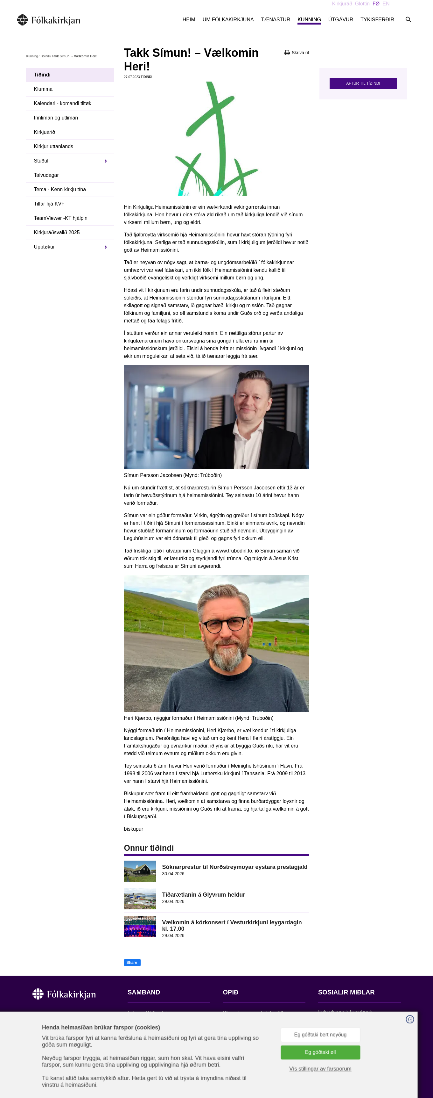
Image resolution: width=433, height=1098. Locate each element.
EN (385, 3)
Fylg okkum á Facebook (345, 1012)
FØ (376, 3)
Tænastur (275, 19)
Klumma (43, 89)
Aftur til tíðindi (363, 83)
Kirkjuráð (342, 3)
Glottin (362, 3)
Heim (189, 19)
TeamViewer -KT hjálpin (60, 218)
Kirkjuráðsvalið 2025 (57, 232)
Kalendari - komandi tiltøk (63, 103)
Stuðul (41, 160)
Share (132, 962)
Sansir (395, 1066)
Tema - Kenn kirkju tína (60, 189)
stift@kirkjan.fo (144, 1055)
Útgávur (340, 19)
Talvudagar (46, 175)
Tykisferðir (377, 19)
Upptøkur (44, 246)
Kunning (309, 19)
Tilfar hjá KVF (49, 203)
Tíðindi (45, 56)
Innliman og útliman (56, 117)
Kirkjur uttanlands (53, 146)
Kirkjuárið (44, 132)
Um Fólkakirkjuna (228, 19)
